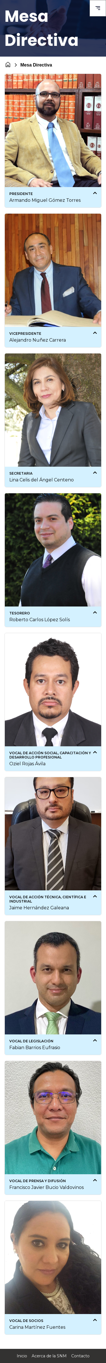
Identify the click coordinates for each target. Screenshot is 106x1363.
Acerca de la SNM (49, 1355)
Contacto (80, 1355)
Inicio (22, 1355)
